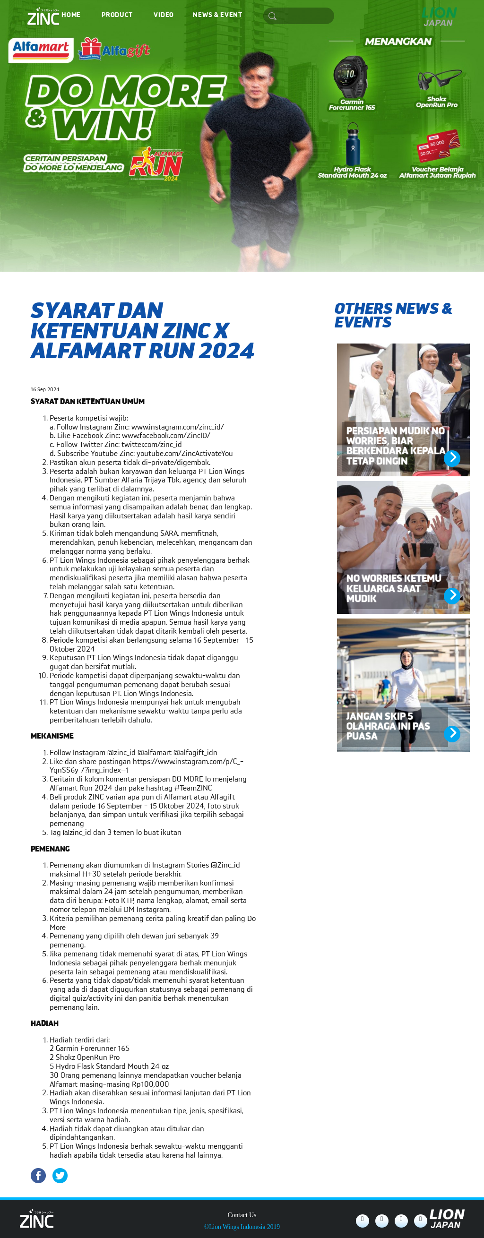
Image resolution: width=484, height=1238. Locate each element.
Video (163, 15)
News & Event (217, 15)
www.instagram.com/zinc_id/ (177, 427)
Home (71, 15)
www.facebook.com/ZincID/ (166, 435)
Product (117, 15)
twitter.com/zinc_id (151, 444)
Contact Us (242, 1215)
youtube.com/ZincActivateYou (185, 453)
